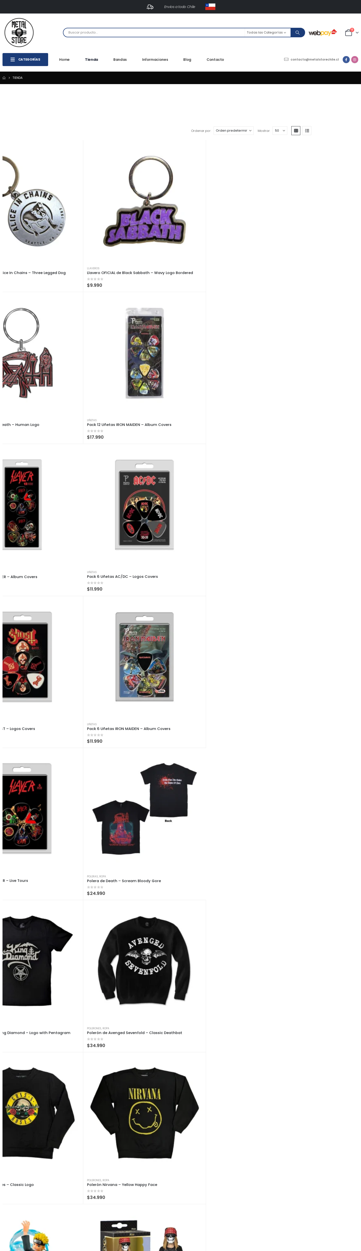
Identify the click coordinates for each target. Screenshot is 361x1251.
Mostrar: (308, 95)
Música (14, 678)
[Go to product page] (40, 139)
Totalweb (227, 1242)
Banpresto (297, 380)
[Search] (298, 32)
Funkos (14, 479)
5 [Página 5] (342, 1111)
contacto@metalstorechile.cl (42, 1159)
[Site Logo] (19, 32)
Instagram (16, 1184)
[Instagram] (354, 59)
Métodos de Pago (258, 1177)
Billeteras (156, 479)
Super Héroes (169, 878)
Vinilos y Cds (29, 678)
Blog (187, 59)
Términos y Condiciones (263, 1183)
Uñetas (224, 180)
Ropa (305, 280)
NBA (303, 878)
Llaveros (15, 180)
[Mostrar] (324, 95)
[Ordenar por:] (278, 95)
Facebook (7, 1184)
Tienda (91, 59)
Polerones (86, 379)
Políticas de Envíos (258, 1158)
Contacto (215, 59)
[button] (21, 95)
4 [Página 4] (332, 1111)
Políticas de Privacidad (262, 1171)
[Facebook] (346, 59)
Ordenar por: (246, 95)
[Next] (352, 1111)
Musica (25, 479)
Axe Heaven (16, 1077)
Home (64, 59)
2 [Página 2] (319, 1111)
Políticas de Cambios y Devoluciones (273, 1165)
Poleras (295, 280)
